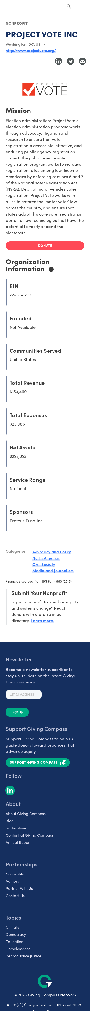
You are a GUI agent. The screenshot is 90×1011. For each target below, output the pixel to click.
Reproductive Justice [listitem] (23, 955)
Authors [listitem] (12, 881)
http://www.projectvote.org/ (31, 50)
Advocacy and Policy (51, 551)
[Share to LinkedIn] (58, 61)
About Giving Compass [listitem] (26, 813)
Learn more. (42, 620)
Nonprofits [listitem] (15, 873)
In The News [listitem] (16, 827)
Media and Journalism (53, 570)
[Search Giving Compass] (69, 6)
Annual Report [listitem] (18, 842)
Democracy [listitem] (16, 934)
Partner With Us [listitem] (19, 888)
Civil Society (43, 564)
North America (46, 558)
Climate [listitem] (12, 927)
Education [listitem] (14, 941)
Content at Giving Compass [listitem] (30, 835)
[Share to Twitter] (70, 61)
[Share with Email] (82, 61)
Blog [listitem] (10, 820)
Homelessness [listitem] (18, 948)
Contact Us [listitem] (15, 895)
